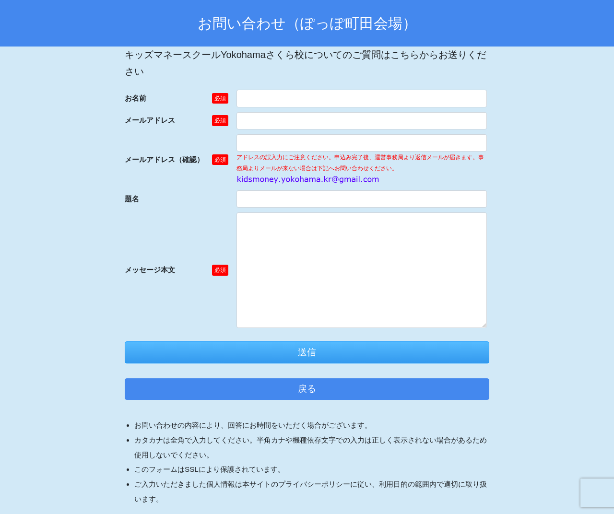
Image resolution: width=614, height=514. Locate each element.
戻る (307, 389)
